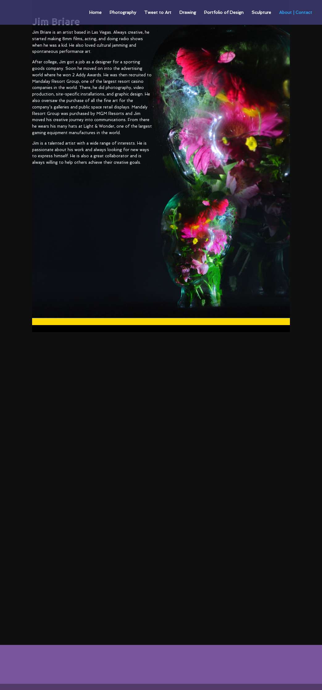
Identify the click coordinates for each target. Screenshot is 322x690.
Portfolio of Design (224, 12)
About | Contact (295, 12)
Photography (123, 12)
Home (95, 12)
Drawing (187, 12)
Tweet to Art (157, 12)
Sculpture (261, 12)
